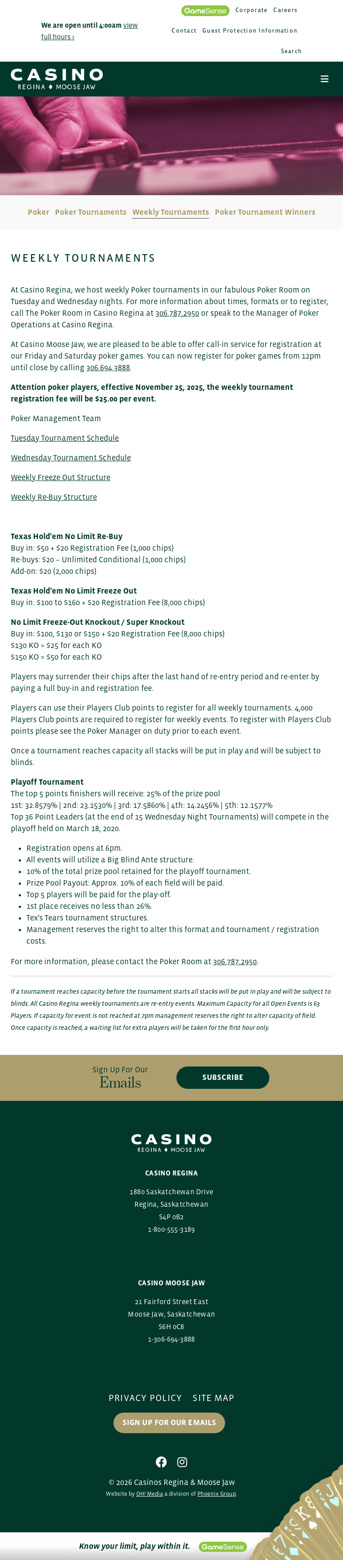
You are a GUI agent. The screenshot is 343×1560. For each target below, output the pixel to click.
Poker (38, 212)
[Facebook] (161, 1462)
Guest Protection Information (249, 30)
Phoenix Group (216, 1493)
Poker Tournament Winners (265, 212)
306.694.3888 (108, 367)
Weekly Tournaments (170, 212)
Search (291, 51)
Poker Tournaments (90, 212)
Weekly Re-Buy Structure (54, 497)
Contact (184, 30)
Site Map (213, 1398)
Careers (285, 10)
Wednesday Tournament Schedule (71, 457)
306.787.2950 (177, 313)
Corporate (251, 10)
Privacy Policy (145, 1398)
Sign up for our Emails (169, 1422)
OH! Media (149, 1493)
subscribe (222, 1077)
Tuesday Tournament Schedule (65, 438)
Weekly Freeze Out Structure (60, 477)
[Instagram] (182, 1462)
